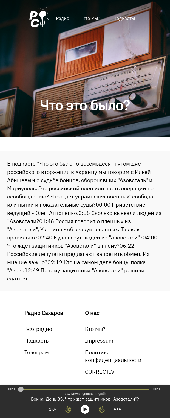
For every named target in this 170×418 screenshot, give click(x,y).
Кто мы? (91, 18)
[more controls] (117, 409)
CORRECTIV (99, 371)
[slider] (21, 389)
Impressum (99, 340)
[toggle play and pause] (85, 409)
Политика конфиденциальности (113, 356)
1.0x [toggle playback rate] (52, 409)
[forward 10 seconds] (102, 409)
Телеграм (36, 352)
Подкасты (124, 18)
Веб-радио (38, 328)
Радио (62, 18)
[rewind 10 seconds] (68, 409)
